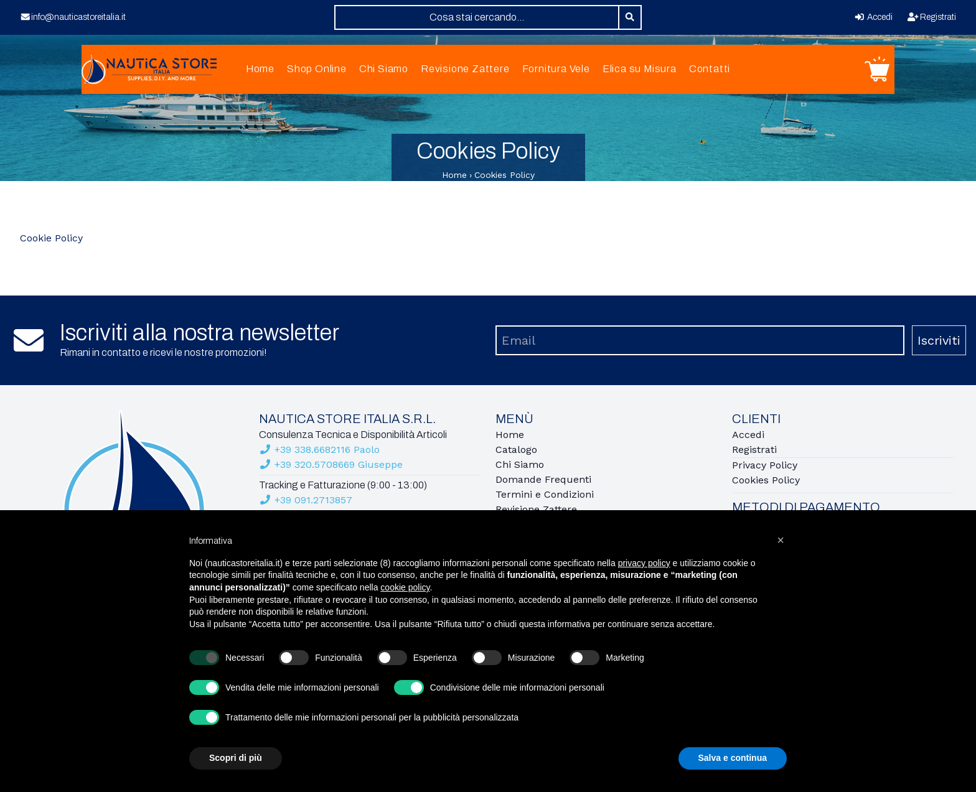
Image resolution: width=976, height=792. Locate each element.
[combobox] (476, 17)
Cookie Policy (51, 238)
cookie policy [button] (404, 587)
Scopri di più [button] (235, 758)
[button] (781, 540)
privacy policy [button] (644, 563)
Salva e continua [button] (732, 758)
